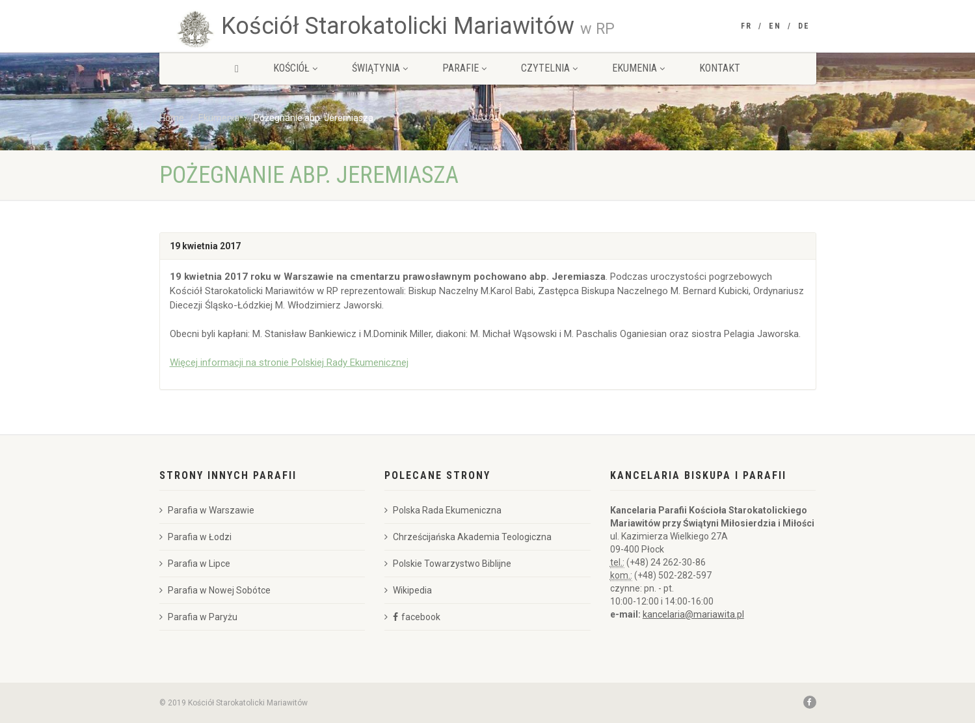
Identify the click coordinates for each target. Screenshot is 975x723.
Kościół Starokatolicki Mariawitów (418, 26)
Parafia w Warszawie (206, 510)
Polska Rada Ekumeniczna (442, 510)
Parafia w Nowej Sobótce (215, 590)
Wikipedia (408, 590)
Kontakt (719, 68)
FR (746, 26)
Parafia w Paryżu (198, 617)
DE (804, 26)
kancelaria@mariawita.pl (693, 614)
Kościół (295, 68)
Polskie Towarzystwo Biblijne (447, 563)
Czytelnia (549, 68)
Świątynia (380, 68)
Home (171, 118)
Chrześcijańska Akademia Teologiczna (468, 537)
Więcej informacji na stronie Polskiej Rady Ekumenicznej (289, 362)
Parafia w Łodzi (195, 537)
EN (775, 26)
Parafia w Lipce (194, 563)
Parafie (464, 68)
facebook (420, 617)
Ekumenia (638, 68)
